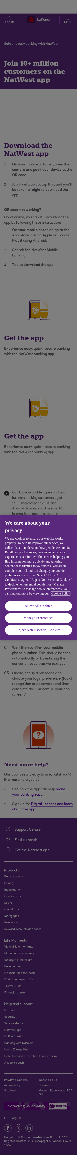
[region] (38, 577)
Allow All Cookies (38, 606)
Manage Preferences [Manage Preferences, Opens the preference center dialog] (38, 618)
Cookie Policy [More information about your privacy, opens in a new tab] (60, 593)
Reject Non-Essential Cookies (38, 630)
